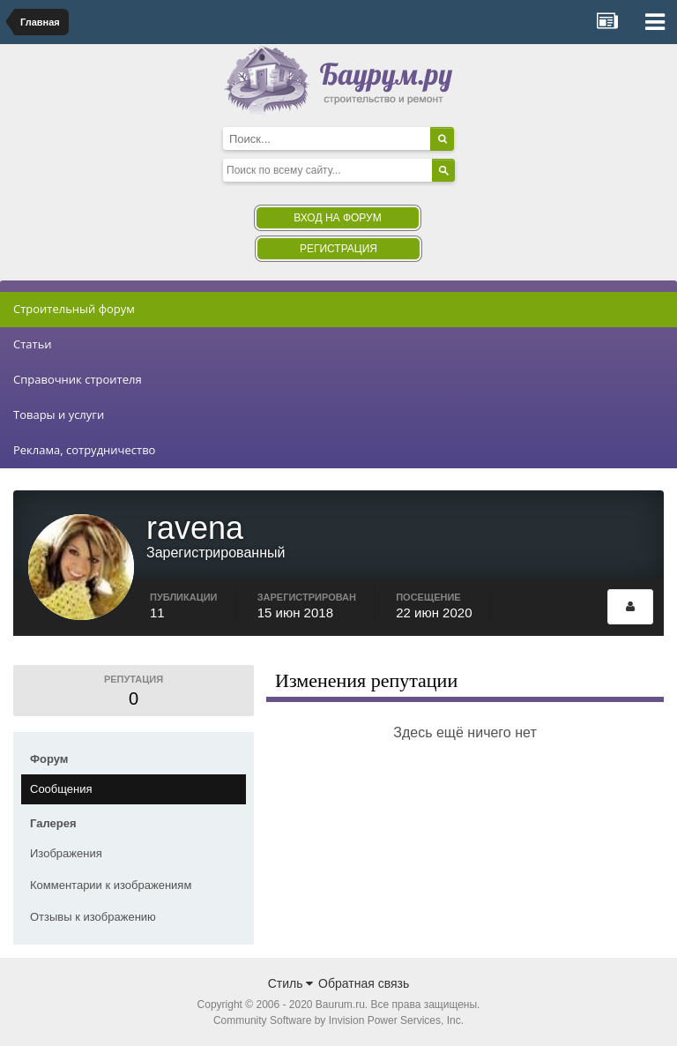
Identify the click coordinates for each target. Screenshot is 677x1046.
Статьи (32, 344)
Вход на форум (337, 218)
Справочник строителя (77, 379)
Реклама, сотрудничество (84, 450)
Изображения (66, 853)
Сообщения (61, 789)
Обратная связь (363, 983)
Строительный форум (74, 309)
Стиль (291, 983)
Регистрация (338, 249)
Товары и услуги (58, 414)
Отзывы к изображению (93, 916)
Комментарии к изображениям (110, 885)
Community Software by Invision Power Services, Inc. (338, 1020)
